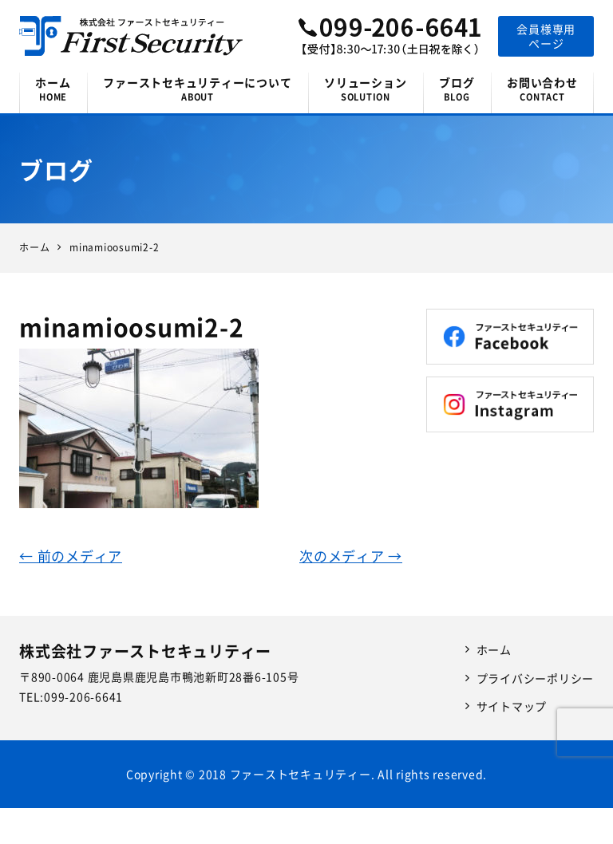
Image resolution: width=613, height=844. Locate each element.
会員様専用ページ (545, 36)
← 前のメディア (70, 556)
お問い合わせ (542, 89)
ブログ (457, 89)
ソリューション (365, 89)
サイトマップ (512, 706)
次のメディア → (350, 556)
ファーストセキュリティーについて (197, 89)
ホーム (53, 89)
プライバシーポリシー (536, 678)
